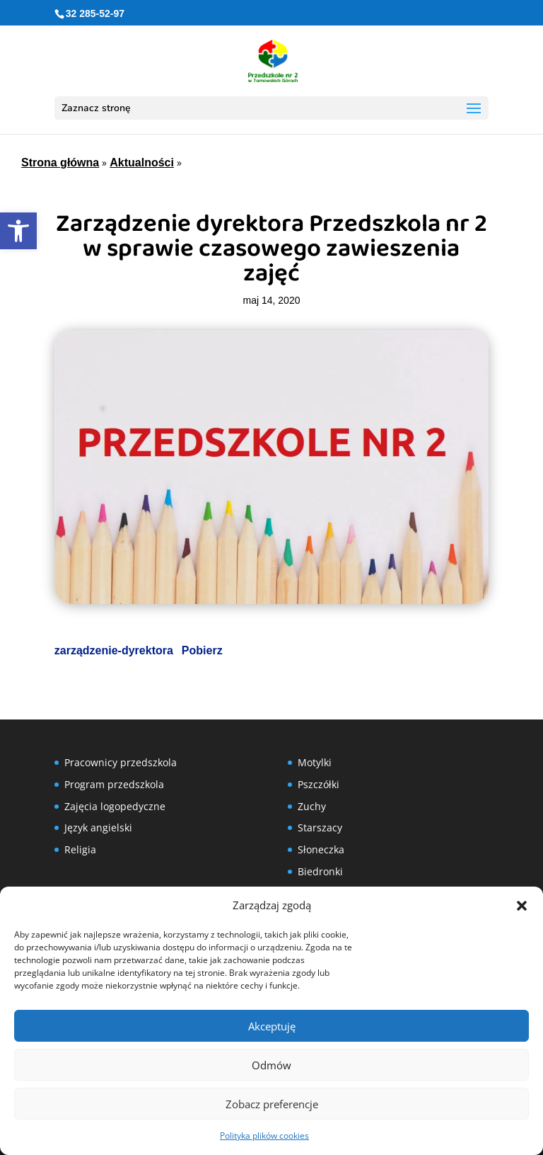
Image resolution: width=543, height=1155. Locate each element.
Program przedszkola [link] (114, 784)
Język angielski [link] (98, 827)
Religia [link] (80, 849)
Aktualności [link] (142, 163)
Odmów (271, 1065)
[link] (18, 230)
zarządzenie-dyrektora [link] (113, 650)
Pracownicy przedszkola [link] (120, 762)
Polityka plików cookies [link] (264, 1136)
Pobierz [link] (202, 650)
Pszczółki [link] (318, 784)
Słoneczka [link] (321, 849)
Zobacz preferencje (272, 1104)
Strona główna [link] (60, 163)
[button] (522, 906)
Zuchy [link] (312, 806)
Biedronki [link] (320, 871)
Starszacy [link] (320, 827)
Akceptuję (272, 1026)
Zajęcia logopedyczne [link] (114, 806)
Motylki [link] (315, 762)
